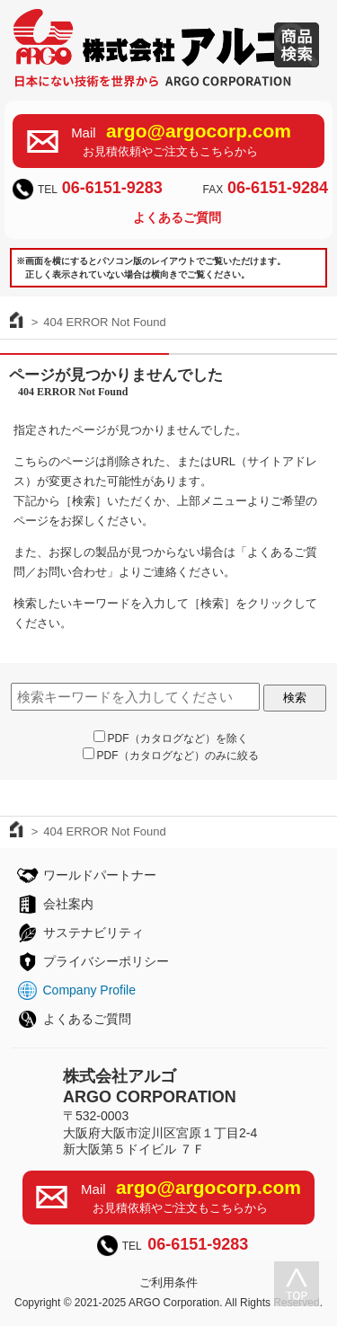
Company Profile (90, 990)
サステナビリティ (93, 932)
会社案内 (68, 904)
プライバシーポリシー (106, 961)
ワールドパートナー (99, 875)
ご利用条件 (168, 1282)
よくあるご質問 (177, 217)
